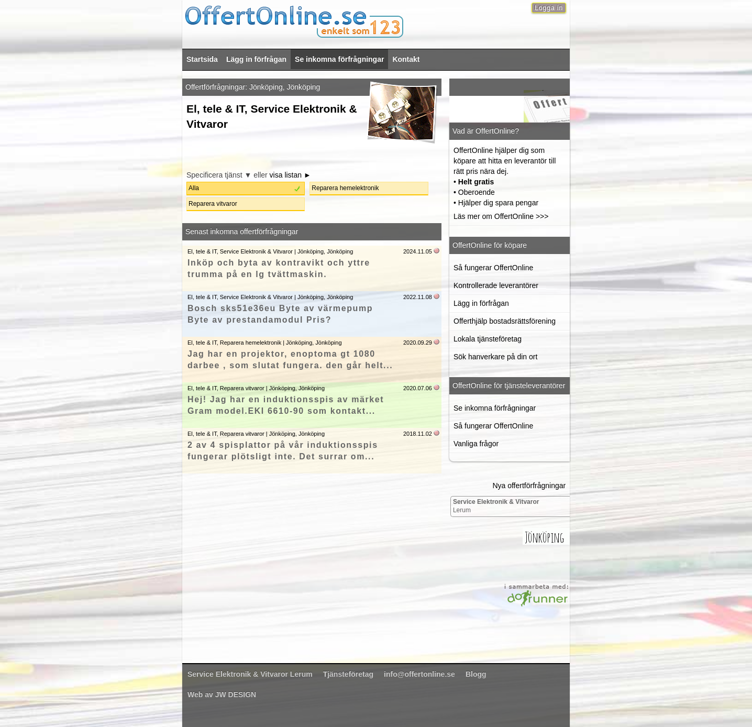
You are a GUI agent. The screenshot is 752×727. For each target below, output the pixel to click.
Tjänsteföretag (348, 674)
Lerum (496, 506)
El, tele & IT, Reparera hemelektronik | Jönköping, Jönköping (264, 342)
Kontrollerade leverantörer (496, 285)
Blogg (476, 674)
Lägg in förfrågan (256, 59)
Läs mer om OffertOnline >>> (501, 216)
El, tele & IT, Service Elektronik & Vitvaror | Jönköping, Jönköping (270, 251)
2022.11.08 (417, 297)
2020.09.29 (417, 342)
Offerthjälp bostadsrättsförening (505, 321)
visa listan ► (290, 175)
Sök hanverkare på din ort (495, 357)
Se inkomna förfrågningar (339, 59)
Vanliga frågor (476, 443)
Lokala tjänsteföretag (488, 339)
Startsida (202, 59)
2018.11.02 (417, 434)
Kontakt (405, 59)
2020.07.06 (417, 388)
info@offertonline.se (419, 674)
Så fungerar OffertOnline (493, 267)
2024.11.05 (417, 251)
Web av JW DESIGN (221, 694)
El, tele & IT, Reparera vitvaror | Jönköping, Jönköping (256, 388)
